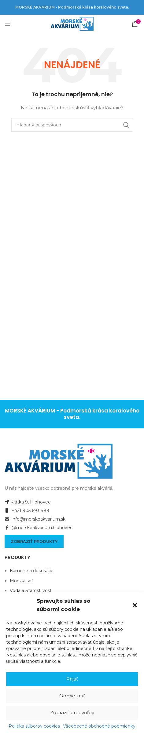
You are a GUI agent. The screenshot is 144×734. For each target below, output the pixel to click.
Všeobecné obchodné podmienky (99, 726)
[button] (135, 605)
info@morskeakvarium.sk (35, 519)
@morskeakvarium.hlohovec (38, 527)
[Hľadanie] (72, 125)
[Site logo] (72, 23)
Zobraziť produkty (34, 541)
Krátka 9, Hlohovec (27, 502)
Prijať (72, 679)
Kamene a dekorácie (32, 570)
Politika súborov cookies (34, 726)
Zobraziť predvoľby (72, 712)
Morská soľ (21, 580)
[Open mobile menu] (8, 24)
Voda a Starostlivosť (31, 590)
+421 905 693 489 (27, 510)
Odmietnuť (72, 696)
